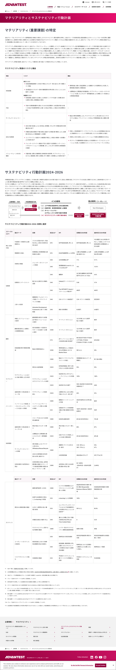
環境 (89, 627)
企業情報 (50, 7)
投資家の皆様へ (96, 7)
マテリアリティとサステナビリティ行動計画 (42, 11)
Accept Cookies (100, 665)
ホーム (7, 11)
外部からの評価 (10, 640)
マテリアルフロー (65, 632)
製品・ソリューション (63, 7)
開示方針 (35, 636)
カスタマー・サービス (81, 7)
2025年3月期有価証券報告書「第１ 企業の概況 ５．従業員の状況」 (52, 572)
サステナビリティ (24, 11)
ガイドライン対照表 (11, 636)
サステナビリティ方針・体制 (40, 627)
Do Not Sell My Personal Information (82, 665)
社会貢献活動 (64, 636)
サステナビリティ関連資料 (40, 632)
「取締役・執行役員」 (19, 568)
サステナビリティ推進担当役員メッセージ (16, 627)
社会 (7, 632)
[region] (58, 665)
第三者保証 (36, 640)
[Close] (113, 665)
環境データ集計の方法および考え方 (97, 632)
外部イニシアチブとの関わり (96, 636)
